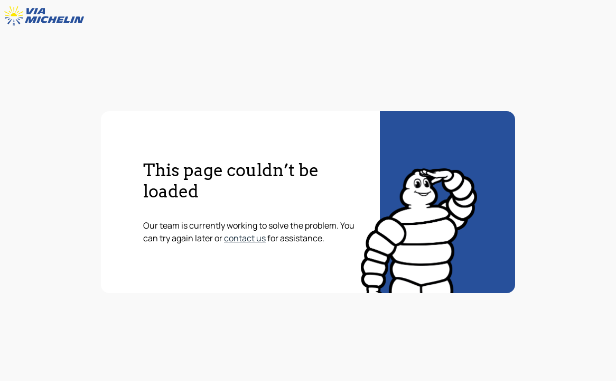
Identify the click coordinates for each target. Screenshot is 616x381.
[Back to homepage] (46, 16)
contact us (245, 238)
